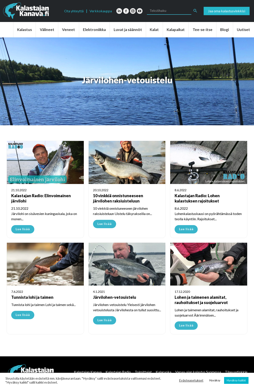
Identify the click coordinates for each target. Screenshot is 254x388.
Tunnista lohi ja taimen (32, 297)
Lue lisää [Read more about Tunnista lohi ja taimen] (23, 315)
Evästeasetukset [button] (191, 380)
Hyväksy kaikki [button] (236, 380)
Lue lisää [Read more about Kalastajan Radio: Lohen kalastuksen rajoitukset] (186, 229)
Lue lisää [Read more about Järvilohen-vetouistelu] (104, 320)
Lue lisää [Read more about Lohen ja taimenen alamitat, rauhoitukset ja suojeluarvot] (186, 325)
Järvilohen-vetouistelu (114, 297)
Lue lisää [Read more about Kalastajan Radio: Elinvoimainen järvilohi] (23, 229)
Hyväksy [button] (214, 380)
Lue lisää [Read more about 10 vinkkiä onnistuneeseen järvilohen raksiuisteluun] (104, 224)
